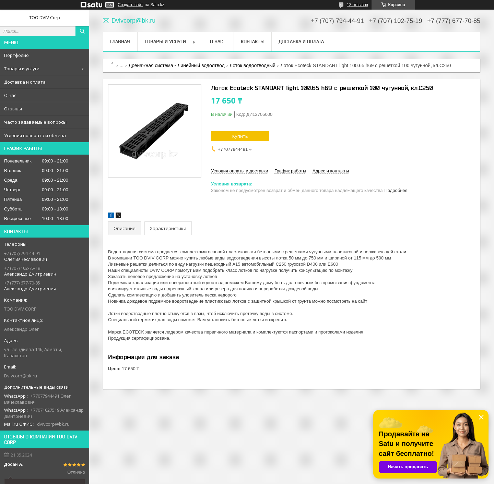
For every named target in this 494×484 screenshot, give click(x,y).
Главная (120, 41)
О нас (10, 95)
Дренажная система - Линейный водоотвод (177, 65)
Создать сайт (130, 4)
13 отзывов (357, 4)
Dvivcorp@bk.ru (20, 376)
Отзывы (13, 109)
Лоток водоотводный (252, 65)
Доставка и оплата (25, 82)
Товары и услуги (21, 68)
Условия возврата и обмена (35, 135)
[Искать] (82, 31)
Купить (240, 136)
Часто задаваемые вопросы (35, 122)
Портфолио (16, 55)
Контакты (252, 41)
